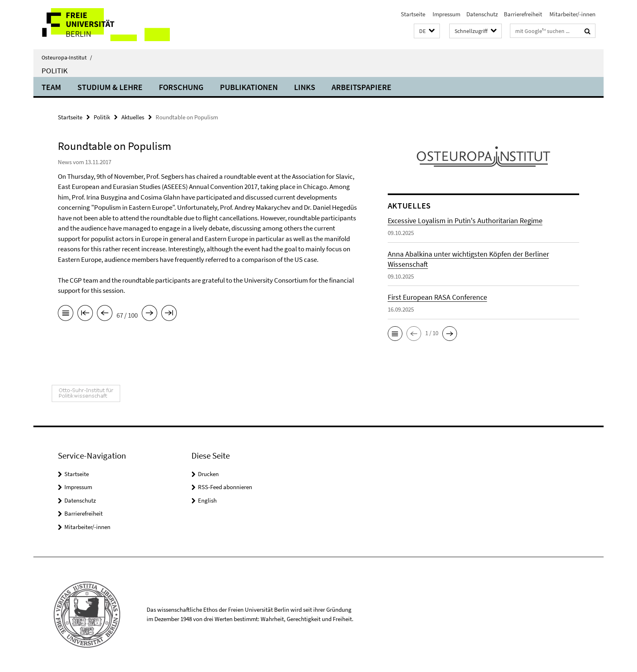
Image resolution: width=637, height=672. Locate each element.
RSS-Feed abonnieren (225, 487)
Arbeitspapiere (361, 87)
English (207, 500)
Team (51, 87)
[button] (427, 31)
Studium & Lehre (110, 87)
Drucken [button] (208, 474)
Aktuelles (132, 117)
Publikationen (249, 87)
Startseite (413, 14)
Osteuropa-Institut (67, 57)
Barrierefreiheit (523, 14)
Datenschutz (482, 14)
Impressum (445, 14)
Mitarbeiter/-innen (571, 14)
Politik (55, 70)
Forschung (181, 87)
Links (304, 87)
